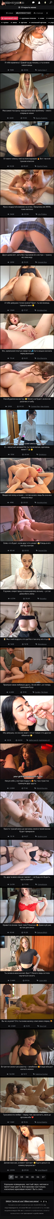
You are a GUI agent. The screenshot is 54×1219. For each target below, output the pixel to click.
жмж (13, 22)
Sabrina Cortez (42, 1074)
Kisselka (43, 599)
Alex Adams (44, 406)
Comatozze (42, 884)
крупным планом (27, 18)
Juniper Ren (35, 406)
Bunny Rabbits (41, 118)
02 (16, 1177)
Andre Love (42, 836)
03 (22, 1177)
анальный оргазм (37, 22)
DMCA (8, 1201)
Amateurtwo (42, 310)
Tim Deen (44, 692)
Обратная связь (31, 1201)
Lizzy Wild (43, 980)
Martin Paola (42, 166)
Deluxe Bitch (42, 932)
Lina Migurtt (42, 1170)
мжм (41, 18)
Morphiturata (42, 788)
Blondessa (42, 644)
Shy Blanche (42, 358)
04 (27, 1177)
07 (43, 1177)
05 (32, 1177)
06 (38, 1177)
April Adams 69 (44, 740)
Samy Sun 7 (42, 70)
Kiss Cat (43, 1026)
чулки (4, 22)
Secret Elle (42, 550)
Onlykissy (42, 454)
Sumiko (37, 692)
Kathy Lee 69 (33, 740)
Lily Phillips (42, 214)
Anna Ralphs (42, 1122)
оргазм (23, 22)
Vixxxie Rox (42, 262)
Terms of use (17, 1201)
